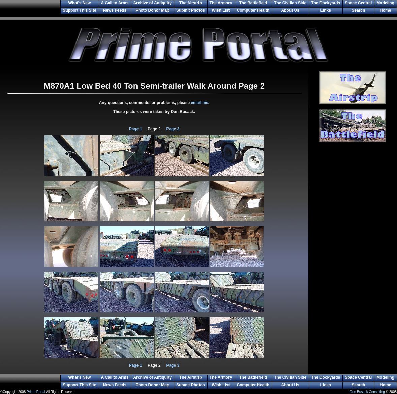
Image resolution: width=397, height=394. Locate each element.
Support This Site (79, 10)
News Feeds (114, 10)
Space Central (358, 3)
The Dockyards (325, 3)
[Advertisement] (352, 262)
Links (325, 10)
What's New (79, 3)
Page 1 (135, 129)
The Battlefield (253, 3)
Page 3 (172, 129)
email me (199, 102)
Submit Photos (190, 10)
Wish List (221, 10)
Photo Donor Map (152, 10)
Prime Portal (36, 392)
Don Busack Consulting (367, 392)
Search (358, 10)
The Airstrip (190, 3)
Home (385, 10)
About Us (290, 10)
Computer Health (253, 10)
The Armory (221, 3)
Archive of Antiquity (152, 3)
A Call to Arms (115, 3)
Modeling (385, 3)
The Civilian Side (290, 3)
